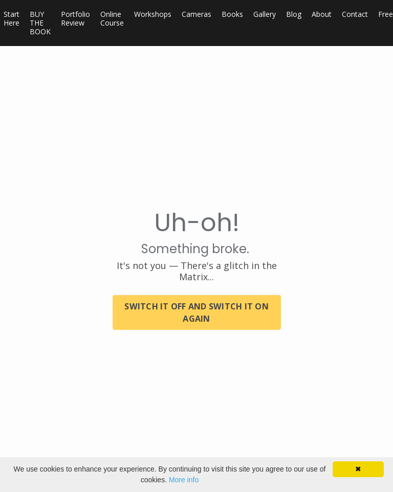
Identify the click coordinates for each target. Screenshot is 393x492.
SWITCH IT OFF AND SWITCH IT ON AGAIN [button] (196, 312)
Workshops (152, 14)
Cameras (196, 14)
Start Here (11, 19)
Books (232, 14)
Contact (355, 14)
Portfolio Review (75, 19)
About (322, 14)
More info (184, 480)
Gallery (264, 14)
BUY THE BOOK (40, 23)
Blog (293, 14)
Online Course (112, 19)
